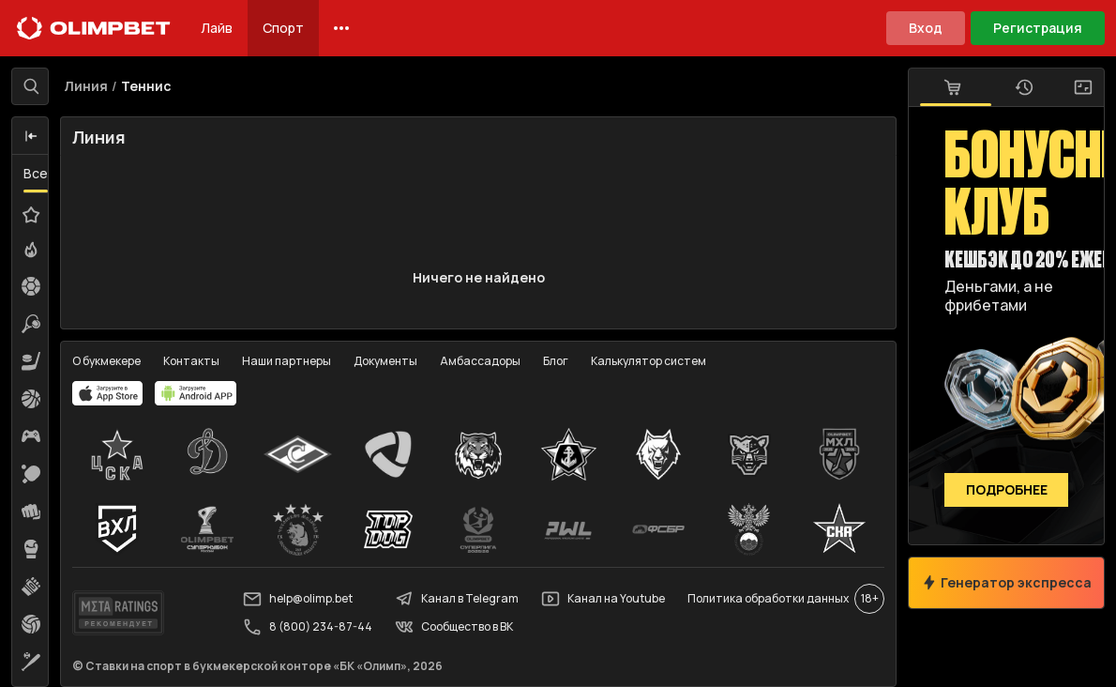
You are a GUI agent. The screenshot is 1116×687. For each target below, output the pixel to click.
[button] (31, 136)
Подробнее (1007, 490)
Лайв (217, 28)
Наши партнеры (286, 361)
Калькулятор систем (648, 361)
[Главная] (94, 28)
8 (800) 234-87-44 (307, 626)
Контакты (191, 361)
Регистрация (1037, 28)
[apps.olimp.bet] (107, 393)
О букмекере (106, 361)
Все (35, 173)
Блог (555, 361)
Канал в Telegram (457, 598)
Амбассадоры (480, 361)
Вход (926, 28)
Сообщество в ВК (454, 626)
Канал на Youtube (603, 598)
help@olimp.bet (298, 598)
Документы (385, 361)
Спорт (283, 28)
